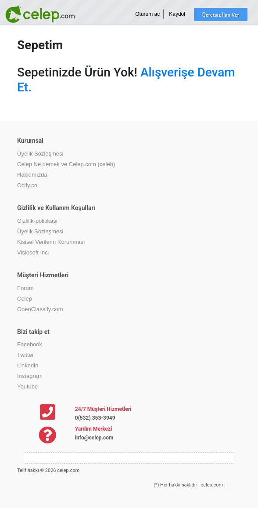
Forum (25, 288)
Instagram (30, 376)
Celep (24, 298)
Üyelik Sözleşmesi (40, 153)
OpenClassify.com (40, 309)
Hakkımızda (32, 174)
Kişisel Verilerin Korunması (51, 242)
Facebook (29, 344)
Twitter (25, 355)
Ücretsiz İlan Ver (220, 15)
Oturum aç (147, 14)
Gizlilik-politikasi (37, 221)
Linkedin (27, 365)
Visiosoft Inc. (33, 252)
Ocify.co (27, 185)
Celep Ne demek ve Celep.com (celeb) (66, 164)
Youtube (27, 386)
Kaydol (177, 14)
